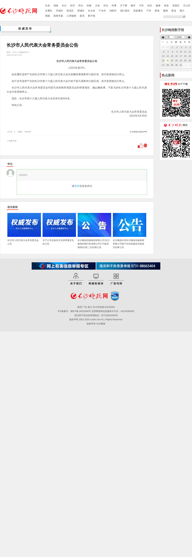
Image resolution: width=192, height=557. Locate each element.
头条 (47, 5)
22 (172, 60)
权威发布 (25, 28)
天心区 (186, 5)
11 (185, 52)
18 (185, 56)
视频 (47, 15)
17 (181, 56)
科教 (89, 5)
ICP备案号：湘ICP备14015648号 (74, 311)
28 (168, 65)
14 (168, 56)
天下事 (123, 5)
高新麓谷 (138, 10)
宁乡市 (102, 10)
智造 (166, 5)
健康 (158, 5)
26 (190, 60)
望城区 (80, 10)
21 (168, 60)
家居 (82, 15)
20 (163, 60)
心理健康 (71, 15)
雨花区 (70, 10)
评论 (105, 5)
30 (176, 65)
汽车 (141, 5)
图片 (182, 10)
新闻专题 (58, 15)
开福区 (59, 10)
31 (181, 65)
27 (163, 65)
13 (163, 56)
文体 (97, 5)
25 (185, 60)
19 (190, 56)
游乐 (149, 5)
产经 (148, 10)
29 (172, 65)
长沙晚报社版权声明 (138, 132)
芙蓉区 (176, 5)
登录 (76, 186)
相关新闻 (12, 207)
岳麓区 (48, 10)
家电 (157, 10)
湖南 (55, 5)
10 (181, 52)
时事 (114, 5)
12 (190, 52)
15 (172, 56)
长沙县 (91, 10)
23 (176, 60)
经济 (72, 5)
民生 (80, 5)
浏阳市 (113, 10)
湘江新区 (125, 10)
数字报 (91, 15)
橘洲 (165, 10)
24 (181, 60)
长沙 (64, 5)
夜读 (173, 10)
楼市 (133, 5)
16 (176, 56)
